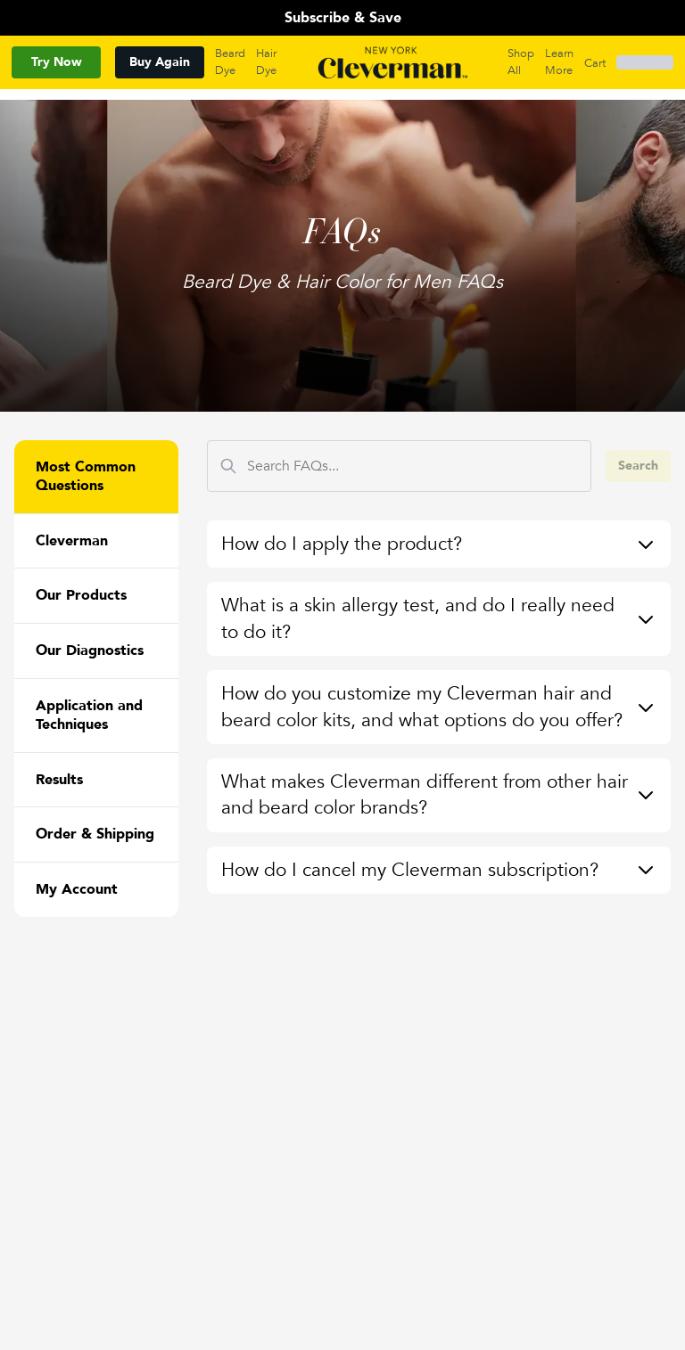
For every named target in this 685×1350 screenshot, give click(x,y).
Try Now (56, 61)
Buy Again (159, 61)
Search (638, 465)
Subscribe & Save (343, 18)
